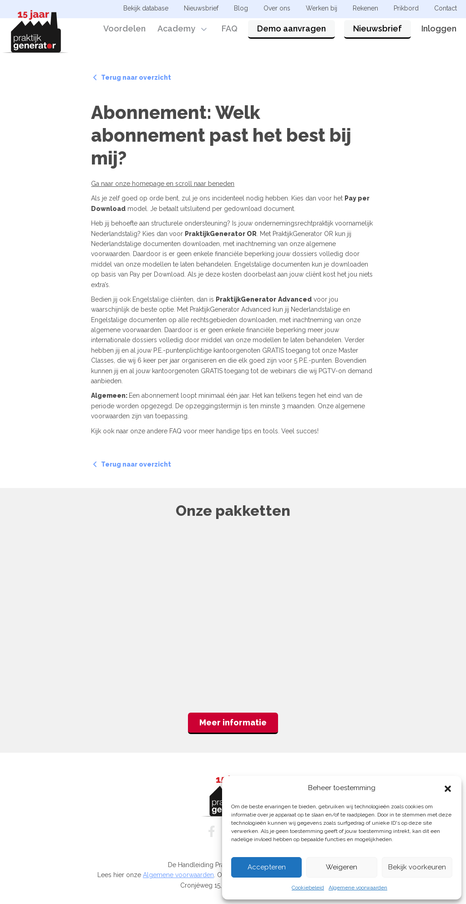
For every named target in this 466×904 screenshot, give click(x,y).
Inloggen (438, 33)
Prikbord (406, 8)
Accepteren (267, 867)
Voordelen (124, 33)
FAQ (230, 33)
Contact (445, 8)
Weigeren (341, 867)
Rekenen (365, 8)
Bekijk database (145, 8)
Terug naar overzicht (132, 77)
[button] (447, 787)
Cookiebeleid (308, 887)
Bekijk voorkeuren (417, 867)
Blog (241, 8)
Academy (176, 33)
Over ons (276, 8)
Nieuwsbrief (377, 33)
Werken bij (321, 8)
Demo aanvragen (291, 33)
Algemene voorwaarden (358, 887)
